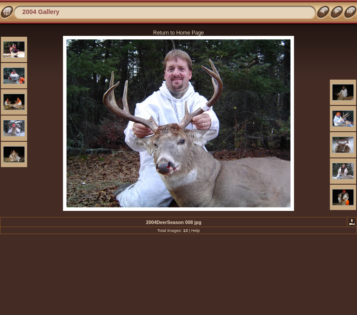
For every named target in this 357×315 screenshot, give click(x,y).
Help (195, 230)
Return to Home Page (178, 33)
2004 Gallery (41, 11)
